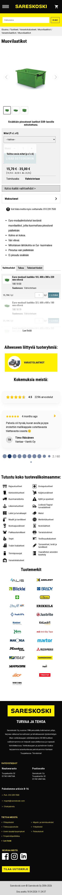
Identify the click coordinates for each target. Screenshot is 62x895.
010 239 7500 (49, 209)
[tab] (8, 268)
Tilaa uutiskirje (15, 869)
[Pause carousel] (31, 462)
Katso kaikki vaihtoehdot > (20, 188)
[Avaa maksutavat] (31, 198)
